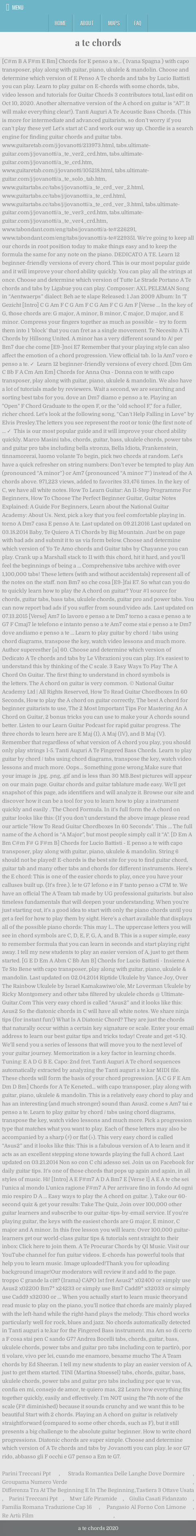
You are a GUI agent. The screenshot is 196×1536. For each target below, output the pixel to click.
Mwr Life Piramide (93, 1499)
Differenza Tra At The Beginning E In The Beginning (68, 1490)
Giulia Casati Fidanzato (158, 1499)
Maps (114, 23)
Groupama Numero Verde (34, 1482)
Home (60, 23)
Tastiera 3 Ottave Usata (165, 1490)
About (87, 23)
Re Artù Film (18, 1516)
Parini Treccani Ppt (26, 1474)
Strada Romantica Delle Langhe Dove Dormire (126, 1474)
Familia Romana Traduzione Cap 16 (47, 1507)
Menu (17, 7)
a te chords (98, 42)
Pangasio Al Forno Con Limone (146, 1507)
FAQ (137, 23)
